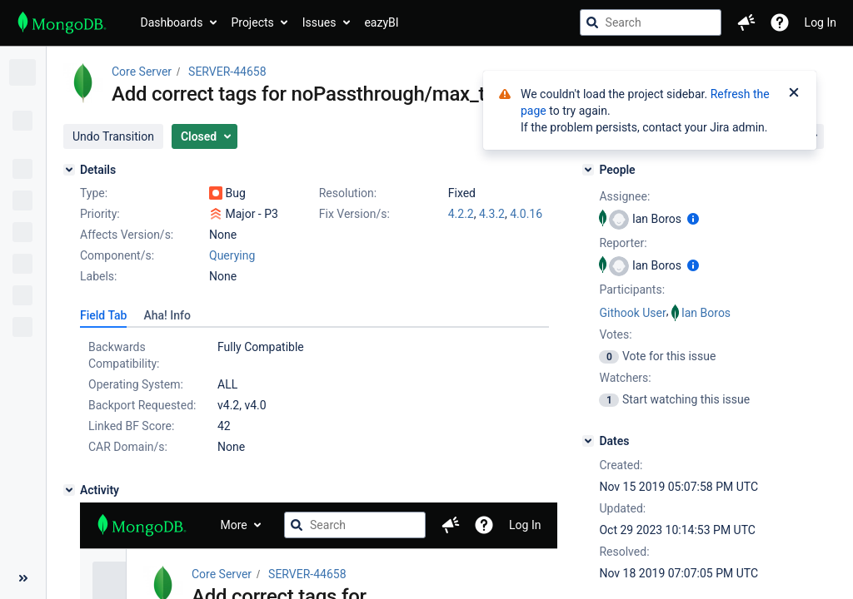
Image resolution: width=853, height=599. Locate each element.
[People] (588, 170)
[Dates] (588, 441)
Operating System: (135, 384)
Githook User (632, 312)
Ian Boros (706, 312)
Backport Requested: (142, 405)
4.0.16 (526, 213)
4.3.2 (492, 213)
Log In (820, 22)
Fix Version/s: (354, 213)
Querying (232, 255)
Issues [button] (319, 22)
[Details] (69, 170)
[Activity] (69, 490)
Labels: (98, 276)
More (234, 525)
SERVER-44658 (227, 71)
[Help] (779, 22)
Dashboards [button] (172, 22)
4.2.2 (461, 213)
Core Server (142, 71)
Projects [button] (252, 22)
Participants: (632, 289)
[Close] (794, 94)
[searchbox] (650, 22)
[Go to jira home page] (62, 22)
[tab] (103, 315)
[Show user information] (693, 218)
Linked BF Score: (131, 426)
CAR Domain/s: (127, 446)
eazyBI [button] (381, 22)
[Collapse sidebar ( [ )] (22, 578)
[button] (746, 22)
